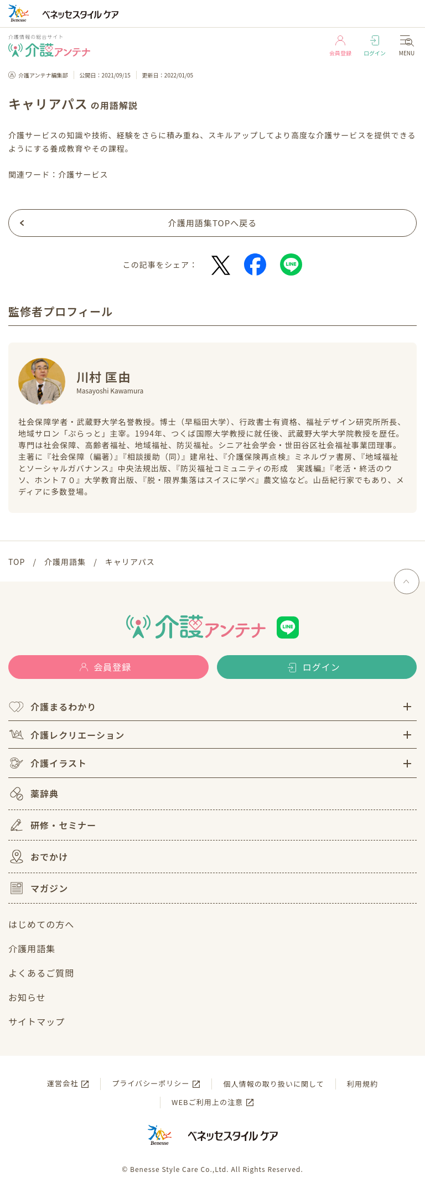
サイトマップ (36, 1021)
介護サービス (83, 174)
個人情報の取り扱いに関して (273, 1083)
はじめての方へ (41, 924)
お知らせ (27, 997)
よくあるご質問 (41, 972)
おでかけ (38, 856)
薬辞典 (33, 793)
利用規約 (362, 1083)
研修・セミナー (52, 825)
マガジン (38, 888)
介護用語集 (31, 948)
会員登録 (340, 46)
